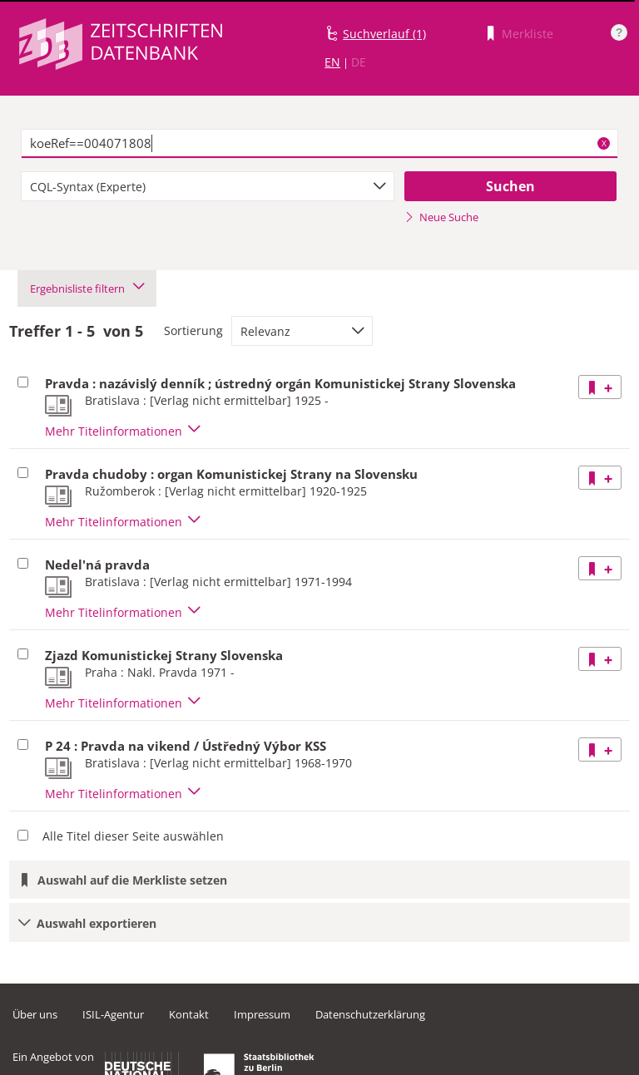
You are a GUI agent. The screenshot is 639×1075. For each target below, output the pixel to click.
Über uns (34, 1014)
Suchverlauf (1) (384, 34)
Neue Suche (441, 217)
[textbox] (319, 144)
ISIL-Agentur (113, 1014)
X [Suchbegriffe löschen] (604, 143)
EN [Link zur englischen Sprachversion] (332, 62)
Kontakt (189, 1014)
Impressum (262, 1014)
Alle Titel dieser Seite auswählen (133, 836)
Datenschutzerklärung (370, 1014)
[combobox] (207, 186)
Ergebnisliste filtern (87, 288)
